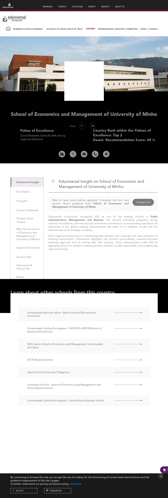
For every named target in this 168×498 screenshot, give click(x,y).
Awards (90, 28)
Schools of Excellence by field (65, 28)
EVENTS (91, 6)
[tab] (27, 189)
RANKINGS (47, 6)
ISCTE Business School (40, 367)
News (144, 28)
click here (75, 484)
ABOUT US (119, 6)
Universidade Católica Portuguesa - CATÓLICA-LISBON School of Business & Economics (64, 337)
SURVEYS (62, 6)
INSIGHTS (105, 6)
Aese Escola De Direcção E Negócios (48, 379)
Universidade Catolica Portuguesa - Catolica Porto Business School (65, 408)
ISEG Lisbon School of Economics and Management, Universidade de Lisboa (65, 353)
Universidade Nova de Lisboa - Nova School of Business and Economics (61, 321)
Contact (153, 28)
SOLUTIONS (77, 6)
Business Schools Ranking (28, 28)
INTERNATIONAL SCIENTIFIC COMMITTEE (118, 28)
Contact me (143, 209)
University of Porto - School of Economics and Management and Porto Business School (64, 393)
